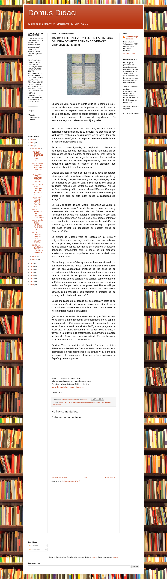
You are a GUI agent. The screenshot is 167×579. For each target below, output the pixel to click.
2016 (32, 269)
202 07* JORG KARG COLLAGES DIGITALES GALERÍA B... (37, 178)
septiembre (36, 148)
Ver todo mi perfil (129, 53)
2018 (32, 263)
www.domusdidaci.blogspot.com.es (68, 387)
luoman (94, 557)
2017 (32, 266)
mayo (34, 256)
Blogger (115, 557)
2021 (32, 140)
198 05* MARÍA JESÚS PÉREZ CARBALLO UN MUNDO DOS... (37, 225)
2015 (32, 273)
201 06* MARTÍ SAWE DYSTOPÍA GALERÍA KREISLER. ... (37, 189)
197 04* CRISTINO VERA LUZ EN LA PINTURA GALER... (36, 237)
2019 (32, 146)
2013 (32, 279)
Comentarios (34, 550)
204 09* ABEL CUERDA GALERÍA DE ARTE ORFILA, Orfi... (37, 156)
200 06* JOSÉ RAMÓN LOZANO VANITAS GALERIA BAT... (37, 202)
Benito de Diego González (132, 38)
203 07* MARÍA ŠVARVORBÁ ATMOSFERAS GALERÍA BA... (38, 167)
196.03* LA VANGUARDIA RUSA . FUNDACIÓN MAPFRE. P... (37, 249)
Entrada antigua (109, 477)
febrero (35, 260)
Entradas (33, 546)
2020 (32, 143)
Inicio (85, 477)
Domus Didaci (52, 12)
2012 (32, 282)
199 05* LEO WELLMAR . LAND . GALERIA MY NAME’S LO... (38, 213)
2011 (32, 285)
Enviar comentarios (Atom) (70, 481)
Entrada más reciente (59, 477)
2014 (32, 276)
